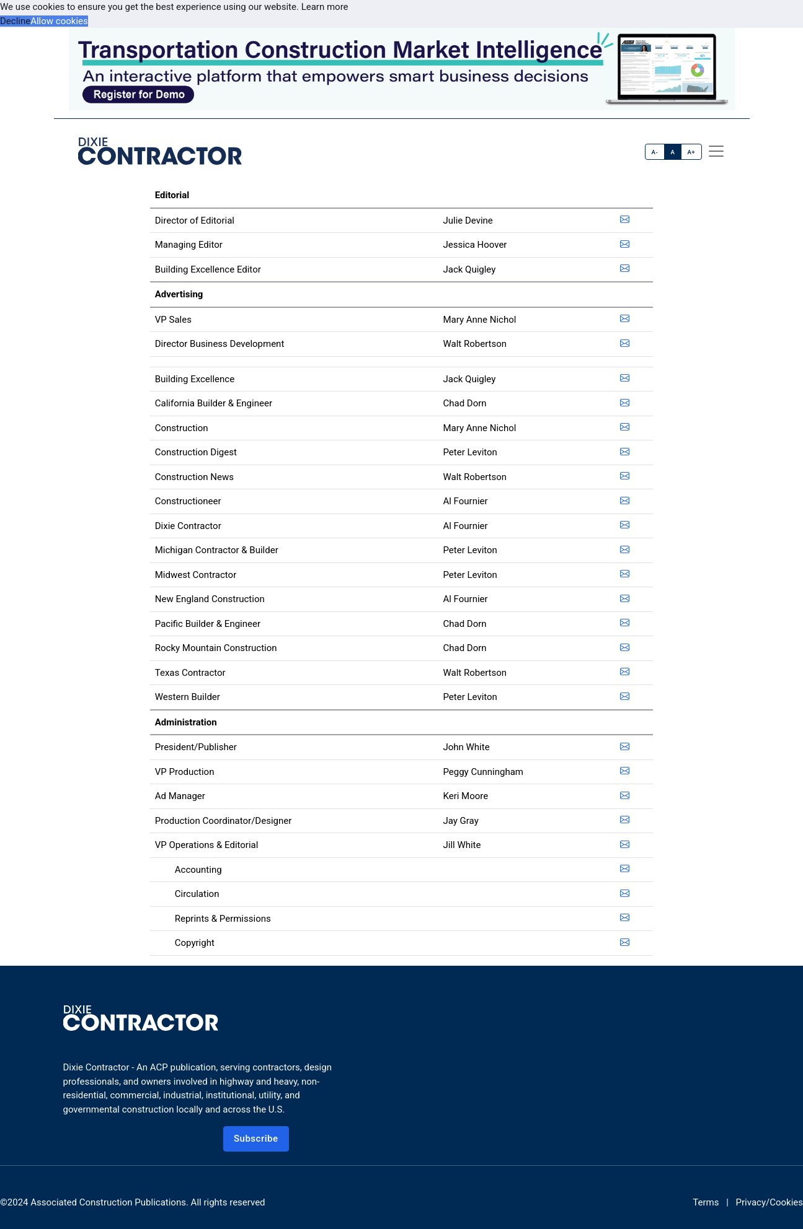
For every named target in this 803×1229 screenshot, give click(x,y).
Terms (706, 1202)
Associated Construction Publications (108, 1202)
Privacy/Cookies (769, 1202)
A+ (691, 152)
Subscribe (256, 1138)
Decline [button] (15, 21)
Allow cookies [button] (59, 21)
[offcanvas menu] (716, 151)
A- (655, 152)
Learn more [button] (324, 6)
